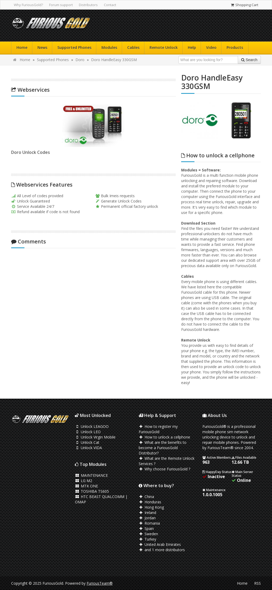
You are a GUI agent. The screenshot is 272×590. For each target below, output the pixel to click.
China (146, 496)
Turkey (147, 539)
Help (192, 47)
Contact (110, 4)
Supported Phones (74, 47)
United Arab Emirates (160, 544)
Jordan (147, 517)
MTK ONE (86, 485)
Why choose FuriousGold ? (164, 468)
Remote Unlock (164, 47)
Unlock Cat (87, 442)
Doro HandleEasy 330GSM (114, 59)
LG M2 (83, 480)
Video (211, 47)
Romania (149, 523)
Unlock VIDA (88, 447)
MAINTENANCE (91, 475)
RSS (257, 583)
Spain (146, 528)
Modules (109, 47)
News (42, 47)
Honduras (150, 501)
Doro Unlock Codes (29, 152)
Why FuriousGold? (28, 4)
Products (235, 47)
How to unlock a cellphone (164, 437)
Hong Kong (151, 507)
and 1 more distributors (162, 549)
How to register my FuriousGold (158, 429)
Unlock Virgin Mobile (95, 437)
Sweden (148, 533)
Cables (133, 47)
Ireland (147, 512)
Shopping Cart (244, 4)
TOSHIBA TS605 (92, 491)
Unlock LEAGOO (92, 426)
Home (21, 47)
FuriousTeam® (100, 583)
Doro (79, 59)
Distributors (88, 4)
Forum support (61, 4)
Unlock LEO (88, 431)
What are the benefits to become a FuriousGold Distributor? (162, 448)
